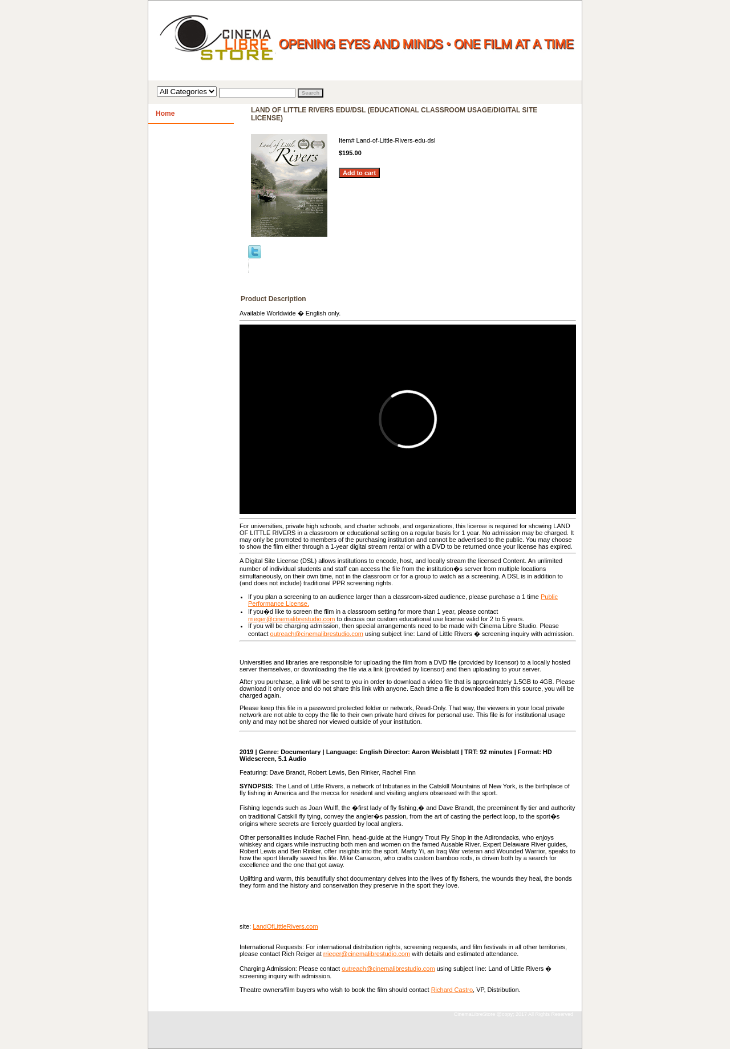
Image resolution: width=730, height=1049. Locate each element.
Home (165, 114)
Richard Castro (452, 989)
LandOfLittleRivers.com (285, 926)
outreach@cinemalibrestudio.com (316, 633)
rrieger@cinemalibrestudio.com (291, 618)
